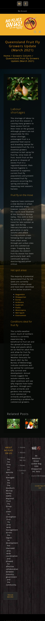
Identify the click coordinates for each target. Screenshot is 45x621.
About (22, 452)
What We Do (22, 458)
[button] (9, 424)
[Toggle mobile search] (35, 32)
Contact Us (22, 471)
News (22, 465)
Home (22, 447)
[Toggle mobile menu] (40, 32)
